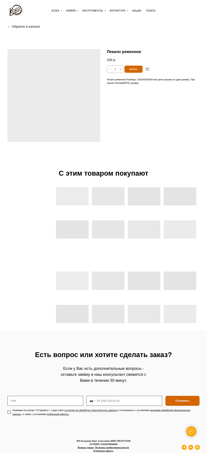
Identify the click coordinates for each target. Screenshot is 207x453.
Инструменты (93, 10)
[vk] (190, 449)
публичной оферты (58, 414)
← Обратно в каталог (23, 26)
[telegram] (184, 449)
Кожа (56, 10)
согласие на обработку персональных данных (90, 410)
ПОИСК (150, 10)
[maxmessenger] (197, 449)
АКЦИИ (136, 10)
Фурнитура (118, 10)
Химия (71, 10)
